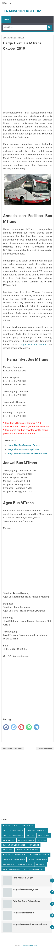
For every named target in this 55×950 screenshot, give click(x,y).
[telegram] (36, 727)
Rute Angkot (8, 840)
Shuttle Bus (43, 835)
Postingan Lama (45, 748)
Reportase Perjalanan (39, 855)
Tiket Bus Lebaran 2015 (33, 869)
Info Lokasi (34, 845)
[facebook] (6, 727)
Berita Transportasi (38, 859)
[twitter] (14, 727)
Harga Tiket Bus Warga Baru (26, 889)
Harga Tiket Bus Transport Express (24, 445)
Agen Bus (42, 840)
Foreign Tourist (25, 864)
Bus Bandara (8, 864)
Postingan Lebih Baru (12, 748)
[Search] (25, 27)
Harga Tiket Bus (10, 826)
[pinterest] (21, 727)
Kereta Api (40, 864)
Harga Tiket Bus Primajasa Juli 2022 (30, 924)
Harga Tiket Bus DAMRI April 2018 (23, 449)
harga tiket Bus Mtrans (33, 344)
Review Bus (7, 850)
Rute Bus (30, 835)
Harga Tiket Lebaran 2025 (14, 845)
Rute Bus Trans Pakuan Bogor (27, 901)
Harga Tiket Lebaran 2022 (27, 850)
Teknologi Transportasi (14, 859)
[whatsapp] (29, 727)
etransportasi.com (21, 11)
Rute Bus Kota (27, 826)
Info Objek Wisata (26, 840)
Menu (6, 20)
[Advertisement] (27, 81)
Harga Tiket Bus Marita (23, 913)
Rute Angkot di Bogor (23, 878)
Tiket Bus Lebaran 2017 (36, 830)
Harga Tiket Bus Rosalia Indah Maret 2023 (27, 453)
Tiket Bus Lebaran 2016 (13, 830)
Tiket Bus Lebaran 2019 (13, 835)
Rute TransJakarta (11, 869)
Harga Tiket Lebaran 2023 (14, 855)
